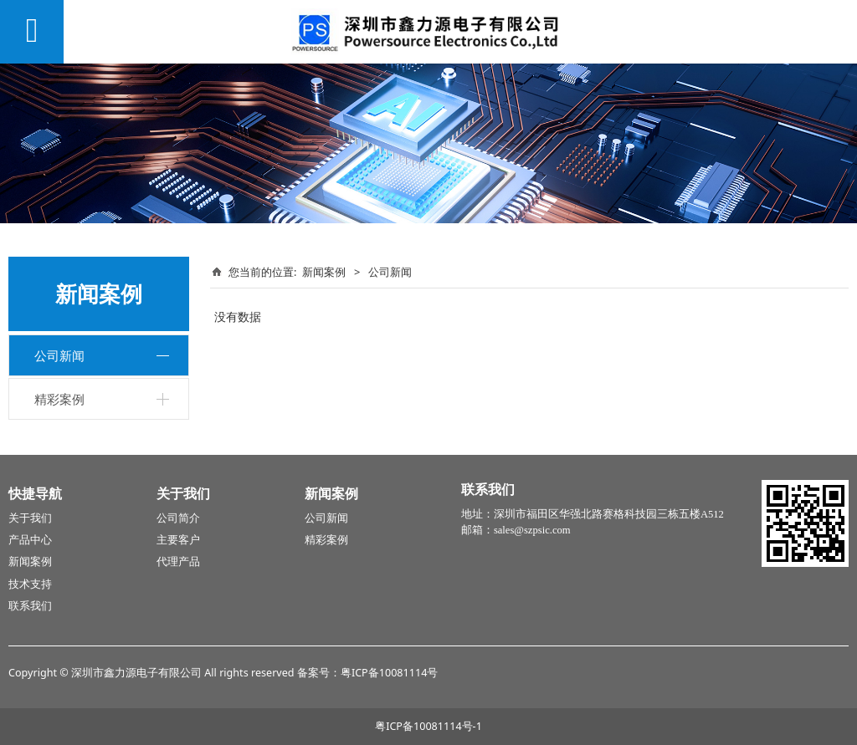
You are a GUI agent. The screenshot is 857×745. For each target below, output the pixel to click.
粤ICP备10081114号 (389, 673)
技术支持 (30, 584)
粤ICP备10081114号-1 (428, 726)
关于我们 (30, 518)
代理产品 (178, 562)
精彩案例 (59, 398)
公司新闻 (59, 355)
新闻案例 (324, 271)
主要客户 (178, 540)
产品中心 (30, 540)
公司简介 (178, 518)
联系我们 (30, 606)
